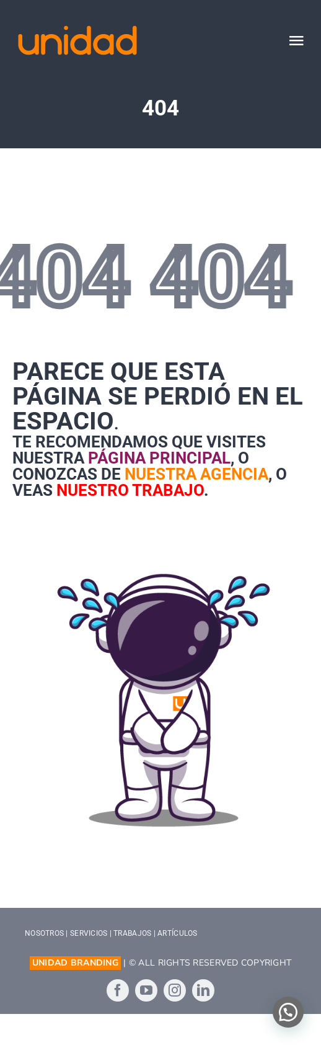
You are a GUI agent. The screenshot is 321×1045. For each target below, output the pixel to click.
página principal (159, 458)
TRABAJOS (132, 933)
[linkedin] (203, 990)
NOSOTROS (44, 933)
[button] (288, 1012)
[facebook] (118, 990)
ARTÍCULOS (177, 933)
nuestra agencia (196, 474)
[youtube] (146, 990)
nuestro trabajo (130, 490)
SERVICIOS (88, 933)
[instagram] (175, 990)
